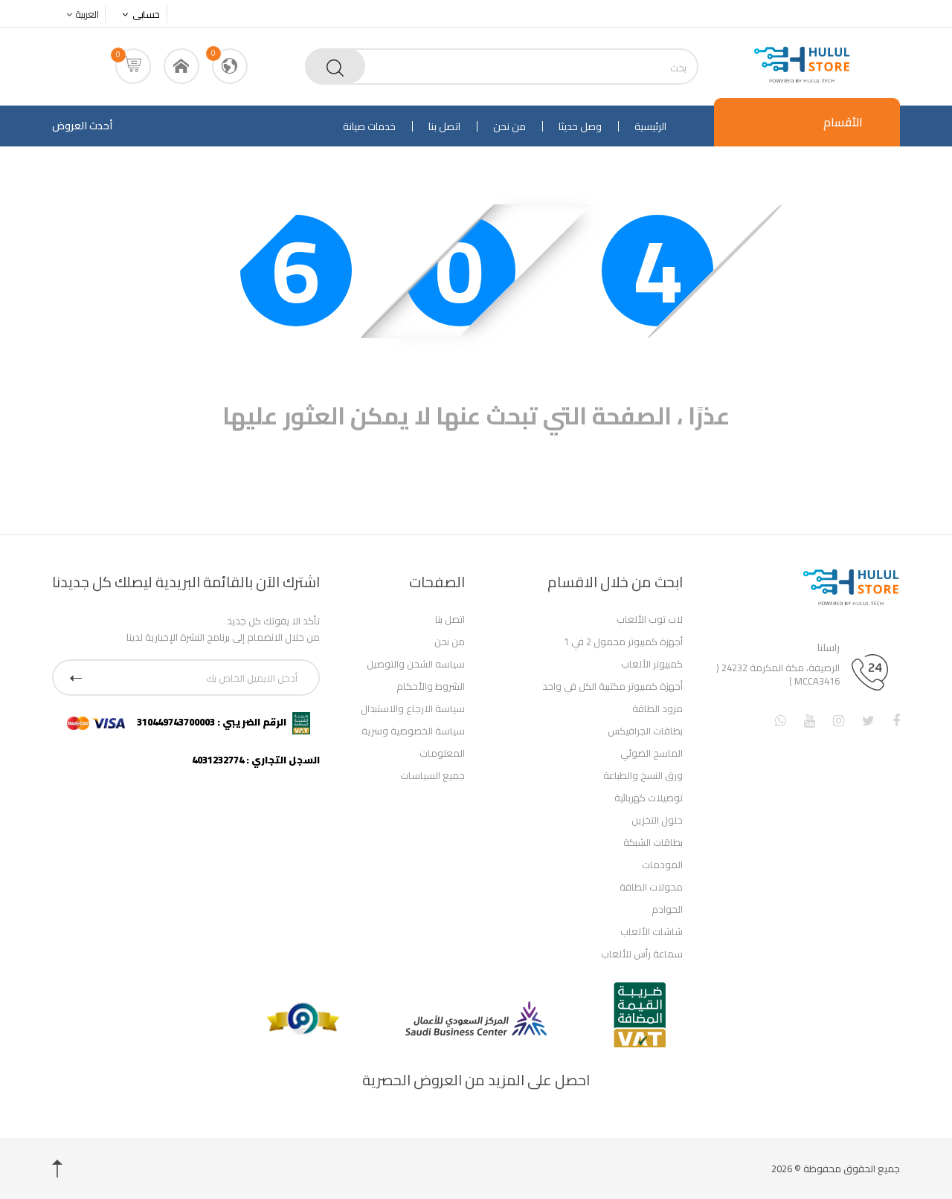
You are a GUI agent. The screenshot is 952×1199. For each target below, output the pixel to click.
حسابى (137, 14)
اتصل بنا (444, 126)
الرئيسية (650, 126)
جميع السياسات (432, 775)
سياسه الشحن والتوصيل (416, 664)
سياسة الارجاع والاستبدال (413, 708)
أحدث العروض (82, 125)
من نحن (509, 126)
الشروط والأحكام (430, 686)
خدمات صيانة (369, 126)
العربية (78, 14)
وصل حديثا (580, 126)
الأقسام (843, 122)
